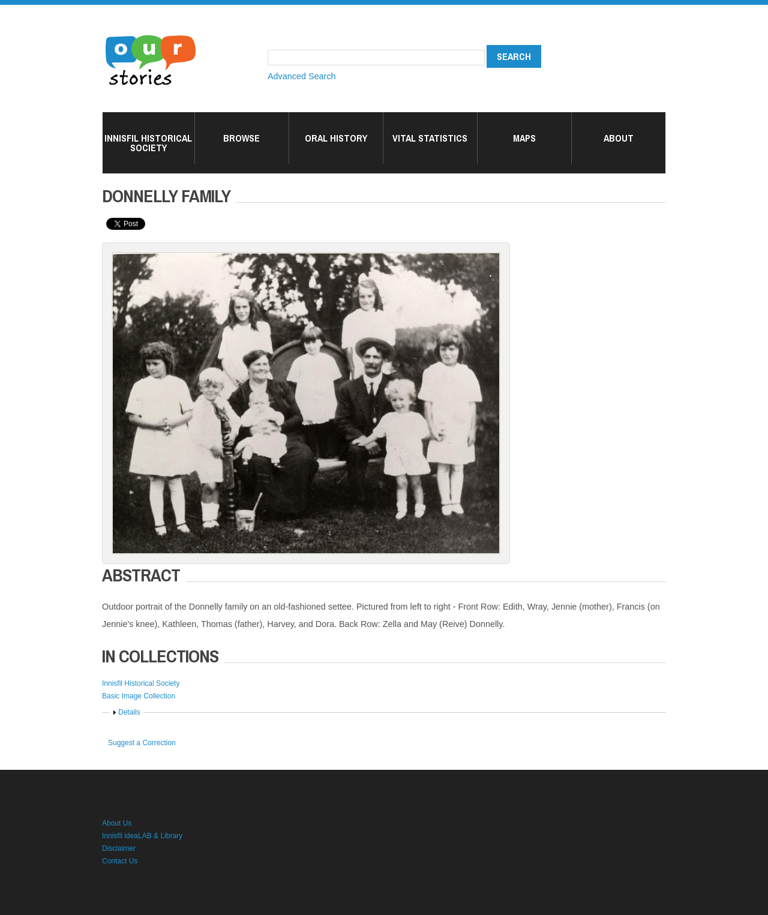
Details (129, 712)
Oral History (336, 138)
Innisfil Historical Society (148, 142)
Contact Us (119, 861)
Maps (524, 138)
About (619, 138)
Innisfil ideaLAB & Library (142, 836)
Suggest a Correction (142, 743)
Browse (241, 138)
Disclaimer (119, 848)
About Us (116, 823)
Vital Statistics (429, 138)
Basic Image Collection (138, 696)
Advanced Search (302, 76)
